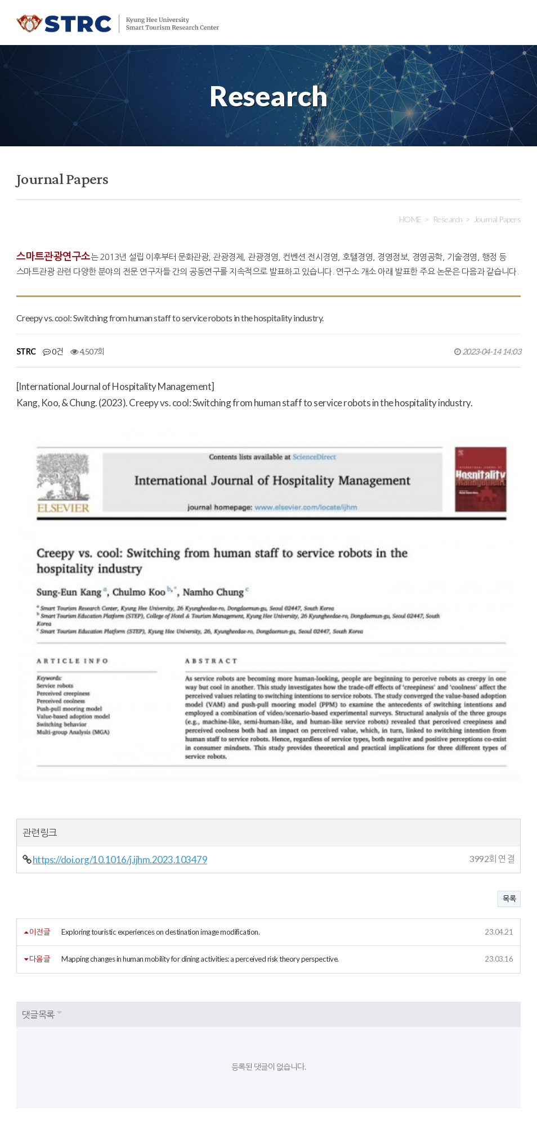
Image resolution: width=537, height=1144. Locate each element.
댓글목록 (38, 897)
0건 (53, 351)
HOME (410, 219)
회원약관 (30, 1042)
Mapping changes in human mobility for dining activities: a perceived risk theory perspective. (200, 842)
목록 (509, 782)
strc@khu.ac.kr (285, 1106)
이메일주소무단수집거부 (188, 1042)
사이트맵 (265, 1042)
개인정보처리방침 (97, 1042)
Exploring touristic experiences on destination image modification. (160, 815)
